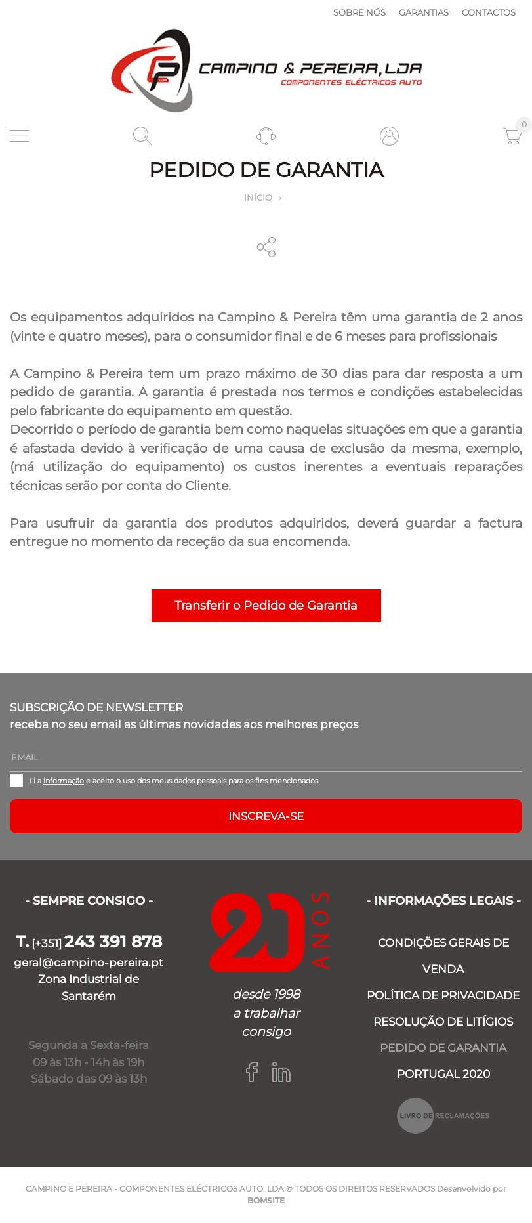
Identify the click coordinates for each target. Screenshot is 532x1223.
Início (258, 197)
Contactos (489, 12)
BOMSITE (266, 1200)
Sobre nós (359, 12)
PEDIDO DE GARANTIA (443, 1047)
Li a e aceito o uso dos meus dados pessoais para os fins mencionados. (174, 780)
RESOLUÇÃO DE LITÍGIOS (443, 1021)
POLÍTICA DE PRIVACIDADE (443, 995)
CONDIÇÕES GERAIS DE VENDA (443, 956)
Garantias (424, 12)
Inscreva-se (266, 816)
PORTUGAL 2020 (443, 1074)
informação (63, 780)
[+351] (89, 943)
